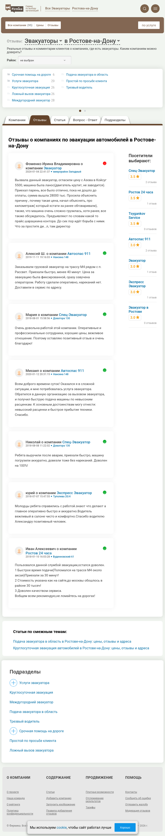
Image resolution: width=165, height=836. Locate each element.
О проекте (13, 792)
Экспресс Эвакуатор (74, 493)
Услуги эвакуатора (25, 81)
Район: (11, 60)
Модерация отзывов (137, 810)
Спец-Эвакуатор (73, 315)
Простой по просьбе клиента (33, 741)
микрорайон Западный (67, 171)
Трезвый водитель (25, 721)
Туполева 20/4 (61, 496)
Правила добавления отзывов (59, 812)
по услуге (149, 25)
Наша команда (16, 798)
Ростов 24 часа (39, 553)
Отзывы (52, 25)
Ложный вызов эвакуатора (31, 94)
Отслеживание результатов (95, 800)
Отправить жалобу (136, 804)
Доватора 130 (61, 318)
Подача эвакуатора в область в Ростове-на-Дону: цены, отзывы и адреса (72, 641)
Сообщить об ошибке (138, 798)
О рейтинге (13, 804)
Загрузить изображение (60, 804)
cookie (62, 827)
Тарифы (90, 807)
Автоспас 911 (79, 253)
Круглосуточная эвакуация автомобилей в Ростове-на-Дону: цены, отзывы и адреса (81, 648)
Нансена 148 (60, 257)
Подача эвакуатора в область (34, 712)
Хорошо (125, 827)
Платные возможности (100, 792)
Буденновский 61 (63, 556)
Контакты (131, 792)
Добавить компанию (58, 798)
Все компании (20, 25)
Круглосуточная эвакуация (31, 87)
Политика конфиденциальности (20, 812)
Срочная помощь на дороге (31, 74)
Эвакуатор (53, 168)
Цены (40, 25)
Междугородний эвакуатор (31, 100)
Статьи (50, 792)
